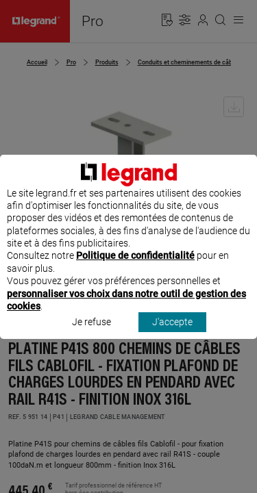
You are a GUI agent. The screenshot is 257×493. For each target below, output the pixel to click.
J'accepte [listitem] (172, 334)
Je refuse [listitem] (91, 334)
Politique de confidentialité (135, 268)
